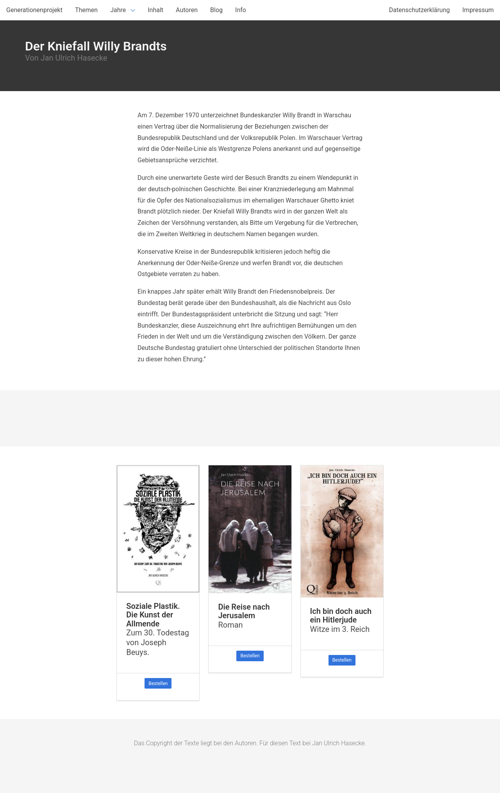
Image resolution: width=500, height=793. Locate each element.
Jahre (118, 10)
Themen (86, 10)
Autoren (187, 10)
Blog (216, 10)
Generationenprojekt (34, 10)
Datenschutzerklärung (419, 10)
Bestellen (158, 683)
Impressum (478, 10)
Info (240, 10)
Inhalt (155, 10)
